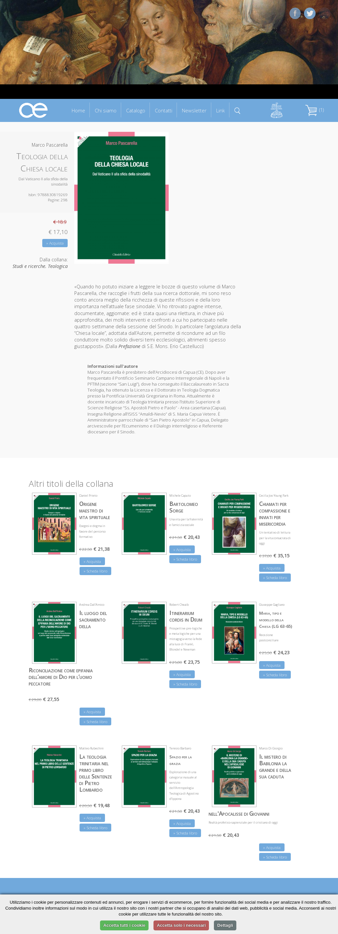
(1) (314, 110)
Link (220, 110)
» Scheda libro (95, 571)
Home (78, 110)
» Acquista (55, 243)
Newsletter (194, 110)
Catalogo (135, 110)
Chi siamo (106, 110)
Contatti (163, 110)
